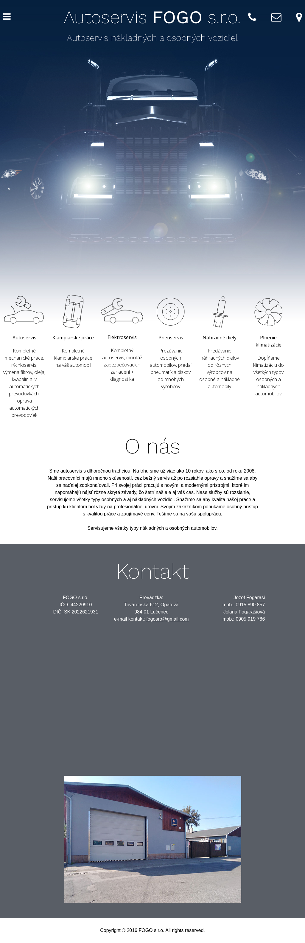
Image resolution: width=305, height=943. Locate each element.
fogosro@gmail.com (167, 619)
